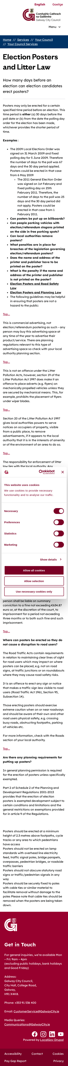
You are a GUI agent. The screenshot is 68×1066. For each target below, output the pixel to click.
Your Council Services (22, 44)
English (39, 4)
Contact (37, 1053)
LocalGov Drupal (52, 1040)
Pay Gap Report (15, 1061)
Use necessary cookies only (34, 591)
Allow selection (34, 580)
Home (7, 39)
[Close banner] (62, 472)
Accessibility (13, 1053)
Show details (48, 559)
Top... (6, 314)
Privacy (58, 1061)
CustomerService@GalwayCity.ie (36, 1011)
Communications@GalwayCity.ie (27, 1024)
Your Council (44, 39)
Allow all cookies (34, 570)
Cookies (58, 1053)
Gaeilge (57, 4)
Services (23, 39)
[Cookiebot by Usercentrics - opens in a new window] (40, 472)
